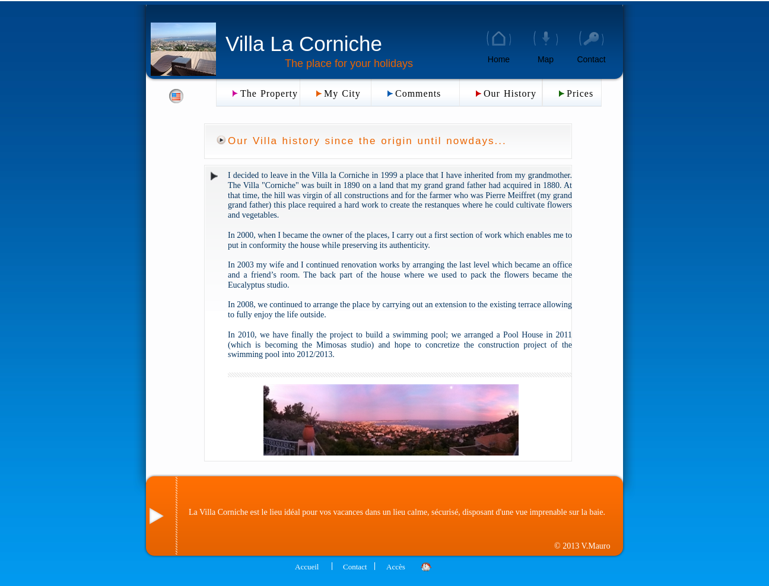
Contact (591, 59)
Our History (510, 93)
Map (546, 59)
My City (342, 93)
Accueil (307, 566)
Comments (418, 93)
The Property (269, 93)
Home (499, 59)
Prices (580, 93)
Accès (395, 566)
